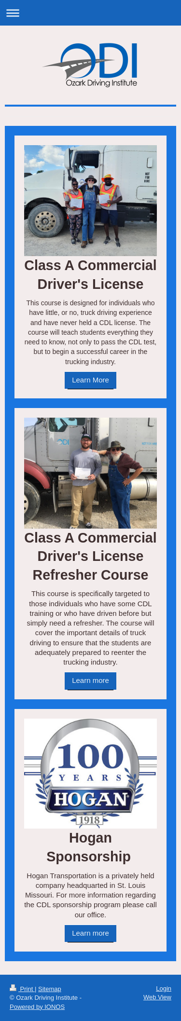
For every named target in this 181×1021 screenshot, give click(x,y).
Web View (157, 997)
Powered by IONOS (37, 1006)
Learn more (90, 680)
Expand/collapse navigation (90, 12)
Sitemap (49, 989)
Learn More (90, 380)
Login (163, 988)
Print (22, 989)
